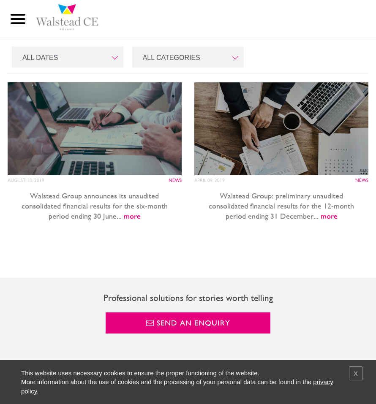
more (132, 215)
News (175, 180)
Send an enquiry (188, 322)
